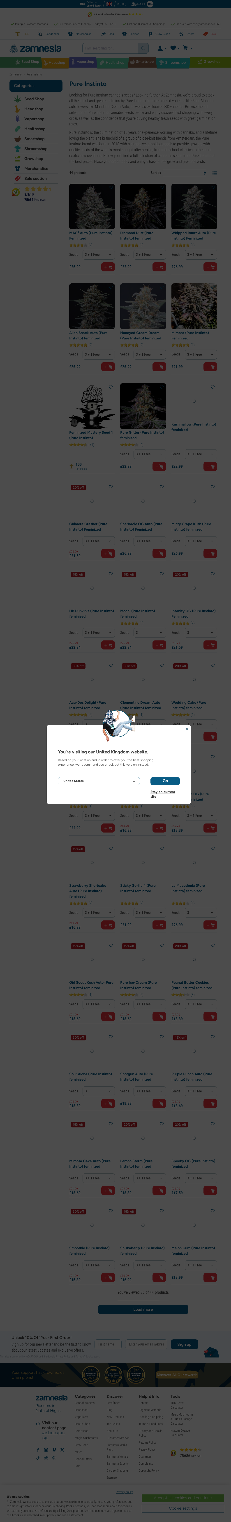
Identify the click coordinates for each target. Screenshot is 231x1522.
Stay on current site (162, 792)
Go (165, 780)
